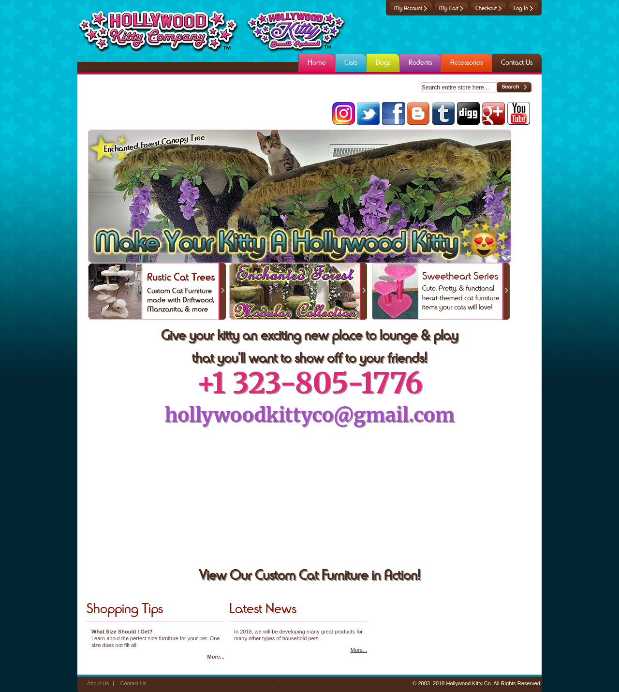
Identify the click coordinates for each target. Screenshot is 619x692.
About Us (98, 683)
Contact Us (133, 683)
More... (215, 657)
